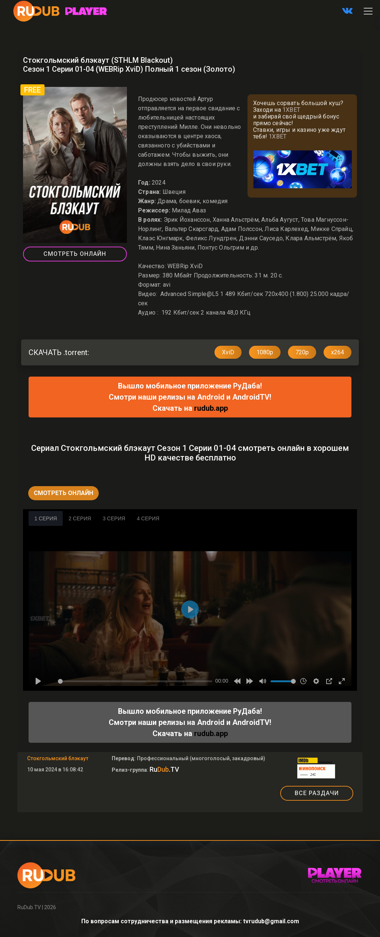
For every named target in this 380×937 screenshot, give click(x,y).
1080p (264, 352)
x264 (337, 352)
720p (302, 352)
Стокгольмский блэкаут (57, 758)
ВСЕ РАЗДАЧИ (317, 793)
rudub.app (211, 408)
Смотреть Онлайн (74, 253)
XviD (228, 352)
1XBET (291, 109)
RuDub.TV (29, 907)
